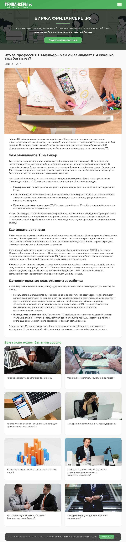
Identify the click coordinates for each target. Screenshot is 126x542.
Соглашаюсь (107, 537)
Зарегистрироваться (63, 40)
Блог (18, 63)
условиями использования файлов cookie (77, 536)
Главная (8, 63)
